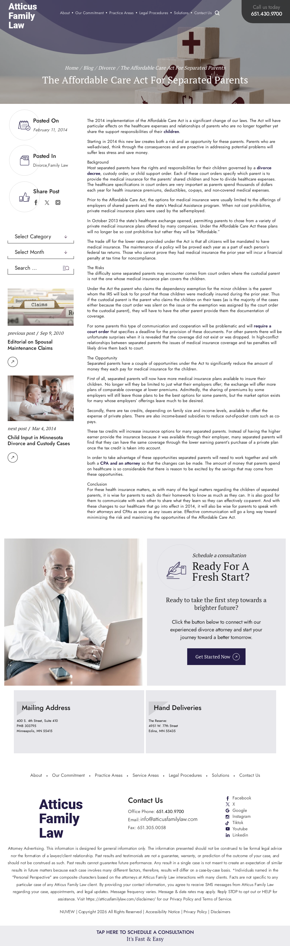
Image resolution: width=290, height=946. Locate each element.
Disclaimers (220, 911)
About (66, 13)
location (79, 721)
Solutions (182, 13)
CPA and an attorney (120, 463)
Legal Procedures (154, 13)
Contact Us (204, 13)
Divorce (40, 165)
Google (240, 810)
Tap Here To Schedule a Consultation (145, 935)
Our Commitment (90, 13)
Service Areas (146, 775)
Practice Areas (122, 13)
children (171, 131)
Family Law (58, 165)
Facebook (242, 797)
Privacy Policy (195, 911)
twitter (47, 202)
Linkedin (240, 835)
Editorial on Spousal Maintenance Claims (30, 345)
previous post (21, 333)
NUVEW (67, 911)
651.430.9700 (267, 13)
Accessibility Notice (163, 911)
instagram (58, 202)
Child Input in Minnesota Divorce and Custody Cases (39, 440)
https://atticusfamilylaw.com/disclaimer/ (121, 898)
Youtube (240, 828)
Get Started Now (212, 656)
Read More (13, 362)
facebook (36, 202)
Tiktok (238, 822)
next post (17, 428)
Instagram (242, 816)
